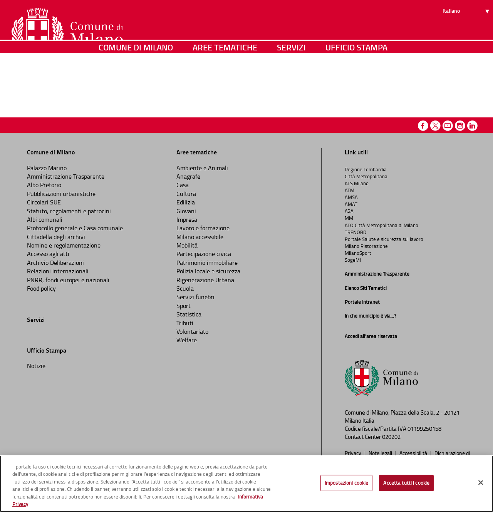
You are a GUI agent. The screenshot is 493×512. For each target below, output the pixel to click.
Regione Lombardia (366, 169)
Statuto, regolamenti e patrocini (69, 211)
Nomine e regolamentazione (64, 245)
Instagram (460, 125)
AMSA (351, 197)
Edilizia (185, 202)
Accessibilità (413, 453)
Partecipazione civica (203, 253)
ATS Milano (357, 183)
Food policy (41, 288)
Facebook (423, 125)
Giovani (186, 211)
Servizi (291, 79)
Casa (182, 185)
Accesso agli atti (48, 253)
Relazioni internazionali (58, 271)
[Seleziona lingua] (467, 35)
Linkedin (472, 125)
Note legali (381, 453)
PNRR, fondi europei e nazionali (68, 280)
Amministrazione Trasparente (65, 176)
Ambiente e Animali (202, 168)
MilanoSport (358, 252)
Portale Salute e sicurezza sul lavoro (384, 239)
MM (349, 217)
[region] (246, 483)
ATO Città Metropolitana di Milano (381, 225)
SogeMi (353, 259)
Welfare (186, 340)
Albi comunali (44, 219)
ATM (349, 190)
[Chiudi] (480, 482)
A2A (349, 210)
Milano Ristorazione (366, 246)
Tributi (184, 323)
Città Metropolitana (366, 176)
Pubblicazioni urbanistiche (61, 193)
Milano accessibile (199, 237)
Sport (183, 305)
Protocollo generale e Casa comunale (75, 228)
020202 (391, 437)
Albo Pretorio (44, 185)
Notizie (36, 365)
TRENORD (355, 232)
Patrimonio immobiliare (207, 262)
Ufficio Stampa (356, 79)
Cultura (186, 193)
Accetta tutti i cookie (406, 482)
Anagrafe (188, 176)
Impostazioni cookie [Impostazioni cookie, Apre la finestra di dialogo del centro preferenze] (346, 482)
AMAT (351, 204)
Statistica (188, 314)
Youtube (448, 125)
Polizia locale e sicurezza (208, 271)
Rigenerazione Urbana (205, 280)
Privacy (353, 453)
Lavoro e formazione (203, 228)
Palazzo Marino (47, 168)
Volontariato (192, 331)
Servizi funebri (195, 297)
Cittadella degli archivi (56, 237)
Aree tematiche (225, 79)
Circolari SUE (44, 202)
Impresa (186, 219)
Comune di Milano (136, 79)
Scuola (185, 288)
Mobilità (187, 245)
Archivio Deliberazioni (55, 262)
